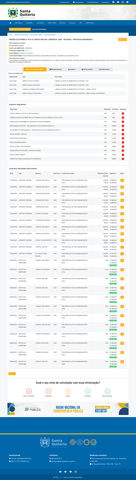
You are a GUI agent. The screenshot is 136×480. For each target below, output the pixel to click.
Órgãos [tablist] (71, 69)
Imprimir (123, 39)
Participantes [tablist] (89, 69)
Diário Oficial (52, 23)
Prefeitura (29, 23)
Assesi (60, 477)
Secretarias (41, 23)
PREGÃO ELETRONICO (26, 53)
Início (10, 35)
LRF (81, 23)
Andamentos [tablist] (109, 69)
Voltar (12, 373)
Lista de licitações (49, 35)
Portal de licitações (36, 35)
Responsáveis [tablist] (53, 69)
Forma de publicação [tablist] (29, 69)
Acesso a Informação (21, 35)
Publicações (90, 23)
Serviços (72, 23)
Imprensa (62, 23)
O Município (18, 23)
